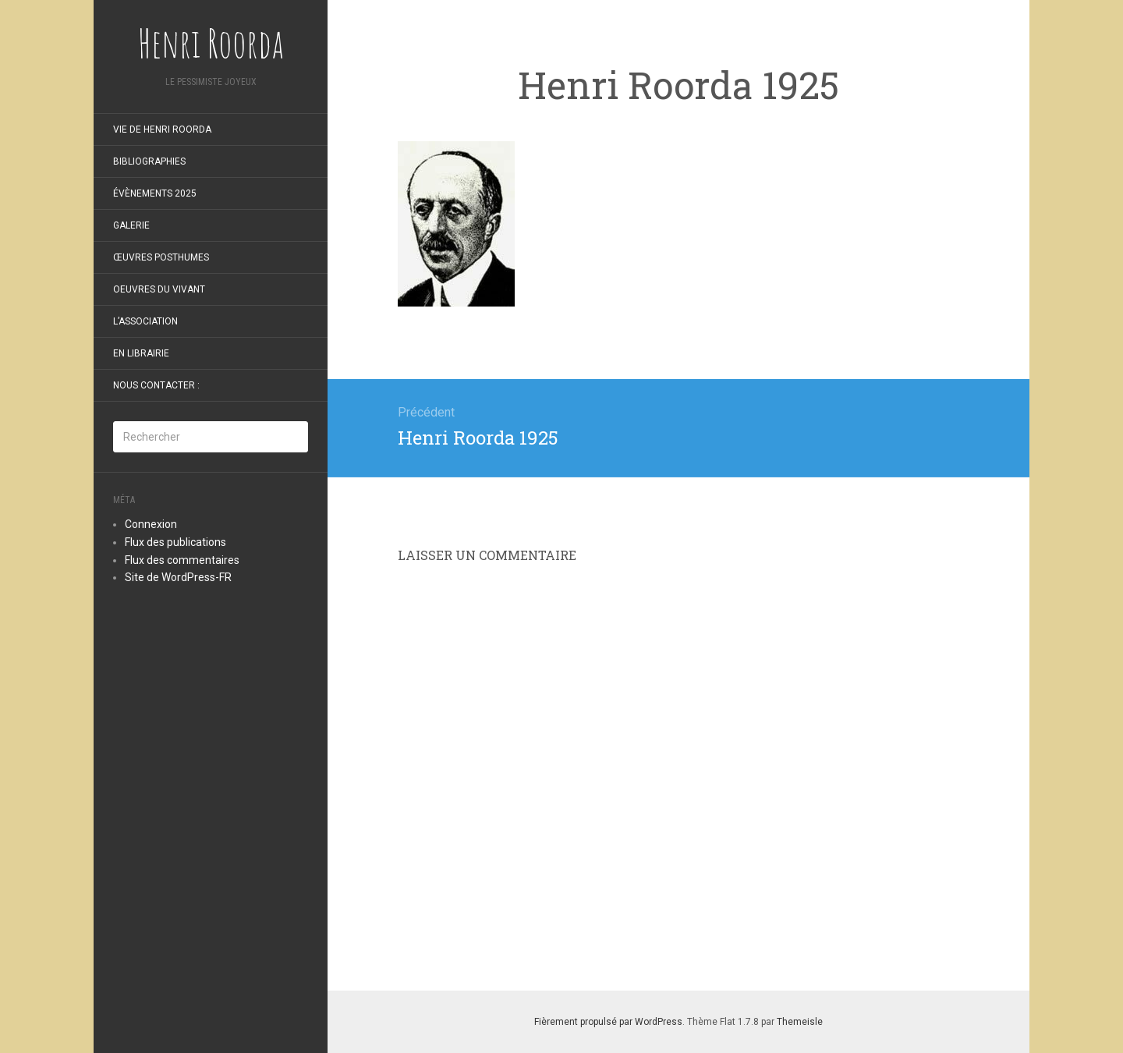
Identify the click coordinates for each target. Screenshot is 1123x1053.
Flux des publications (175, 542)
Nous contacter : (156, 385)
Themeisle (800, 1021)
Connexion (151, 524)
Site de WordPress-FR (178, 577)
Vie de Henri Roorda (162, 129)
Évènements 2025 (155, 193)
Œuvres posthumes (161, 257)
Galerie (131, 225)
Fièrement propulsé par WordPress (608, 1021)
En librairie (141, 353)
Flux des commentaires (182, 560)
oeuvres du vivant (159, 289)
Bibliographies (149, 161)
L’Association (145, 321)
